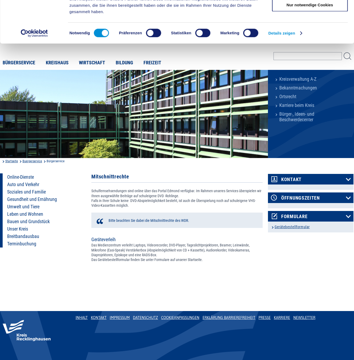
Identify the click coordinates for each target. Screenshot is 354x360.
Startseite (11, 161)
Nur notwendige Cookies (309, 44)
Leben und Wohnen (25, 214)
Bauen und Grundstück (28, 221)
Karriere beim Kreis (296, 105)
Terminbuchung (21, 243)
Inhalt (81, 318)
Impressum (120, 318)
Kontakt (291, 179)
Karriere (282, 318)
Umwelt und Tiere (23, 206)
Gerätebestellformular (292, 227)
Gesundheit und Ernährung (32, 199)
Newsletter (304, 318)
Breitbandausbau (23, 236)
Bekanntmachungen (298, 88)
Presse (264, 318)
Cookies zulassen (309, 13)
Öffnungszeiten (300, 198)
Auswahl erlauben (310, 28)
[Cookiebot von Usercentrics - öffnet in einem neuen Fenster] (34, 72)
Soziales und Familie (26, 192)
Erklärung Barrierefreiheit (229, 318)
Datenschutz (145, 318)
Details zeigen (281, 72)
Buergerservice (32, 161)
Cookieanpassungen (180, 318)
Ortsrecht (287, 96)
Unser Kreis (17, 229)
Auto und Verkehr (23, 184)
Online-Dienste (20, 177)
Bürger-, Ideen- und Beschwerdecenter (296, 116)
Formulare (294, 216)
